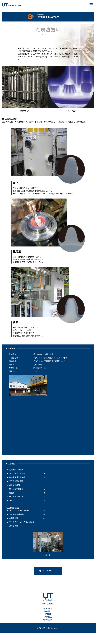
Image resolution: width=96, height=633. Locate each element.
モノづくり (48, 609)
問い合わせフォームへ (48, 571)
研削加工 (48, 617)
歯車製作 (48, 611)
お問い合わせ (48, 619)
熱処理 (48, 614)
